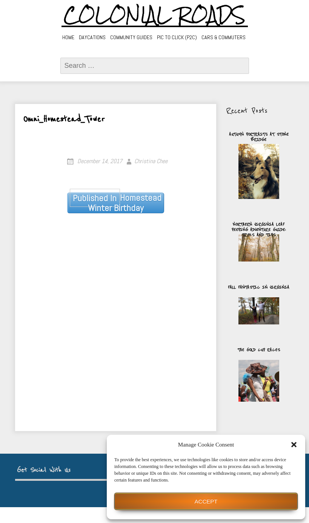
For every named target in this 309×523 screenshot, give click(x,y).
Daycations (92, 37)
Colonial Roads (154, 15)
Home (68, 37)
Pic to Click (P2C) (177, 37)
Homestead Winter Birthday (115, 203)
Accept (206, 501)
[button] (294, 444)
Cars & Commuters (223, 37)
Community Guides (131, 37)
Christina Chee (151, 161)
